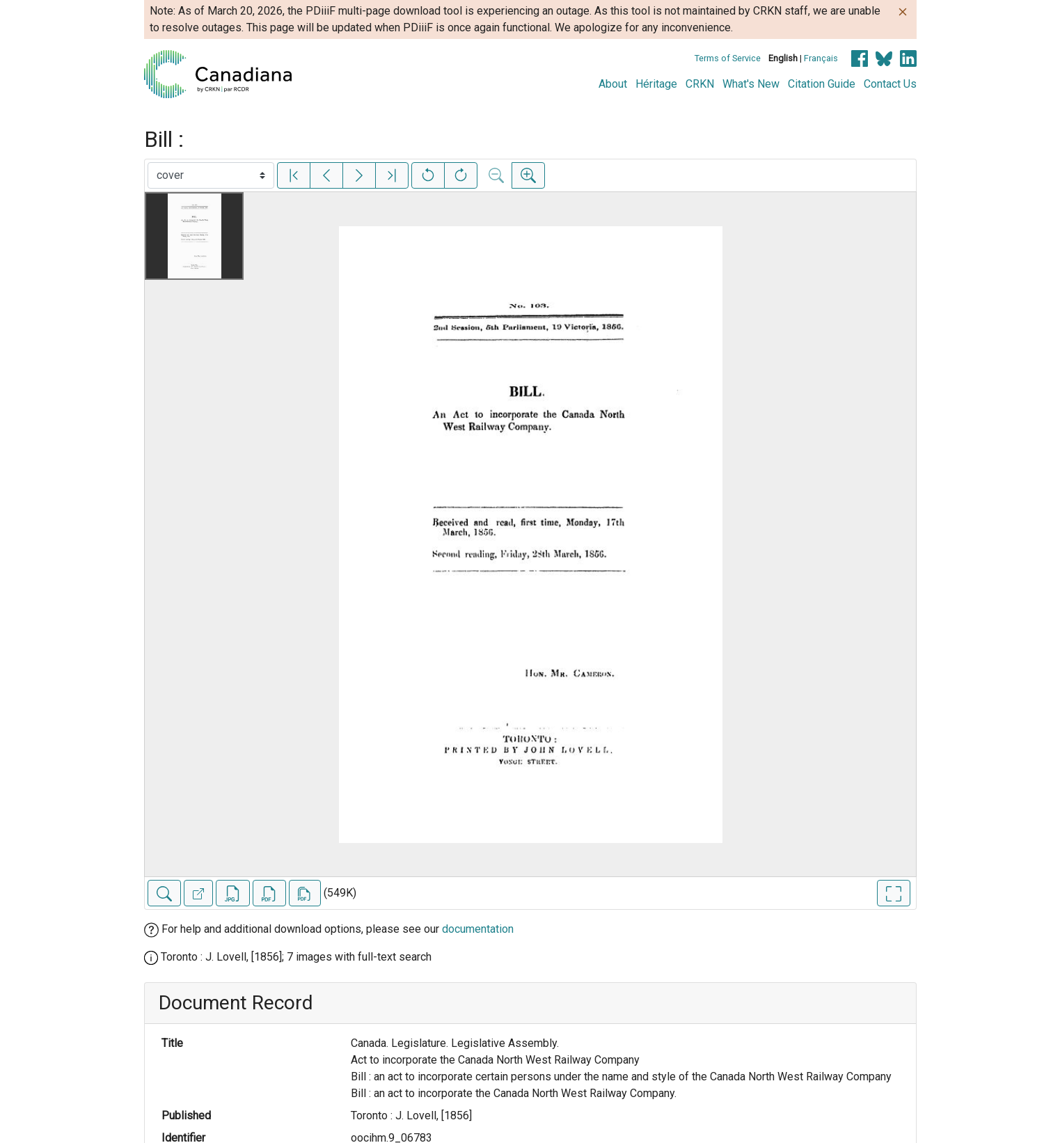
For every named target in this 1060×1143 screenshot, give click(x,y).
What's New (751, 83)
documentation (478, 929)
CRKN (700, 83)
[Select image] (211, 175)
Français (821, 58)
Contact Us (890, 83)
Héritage (656, 83)
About (613, 83)
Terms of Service (728, 58)
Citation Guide (821, 83)
